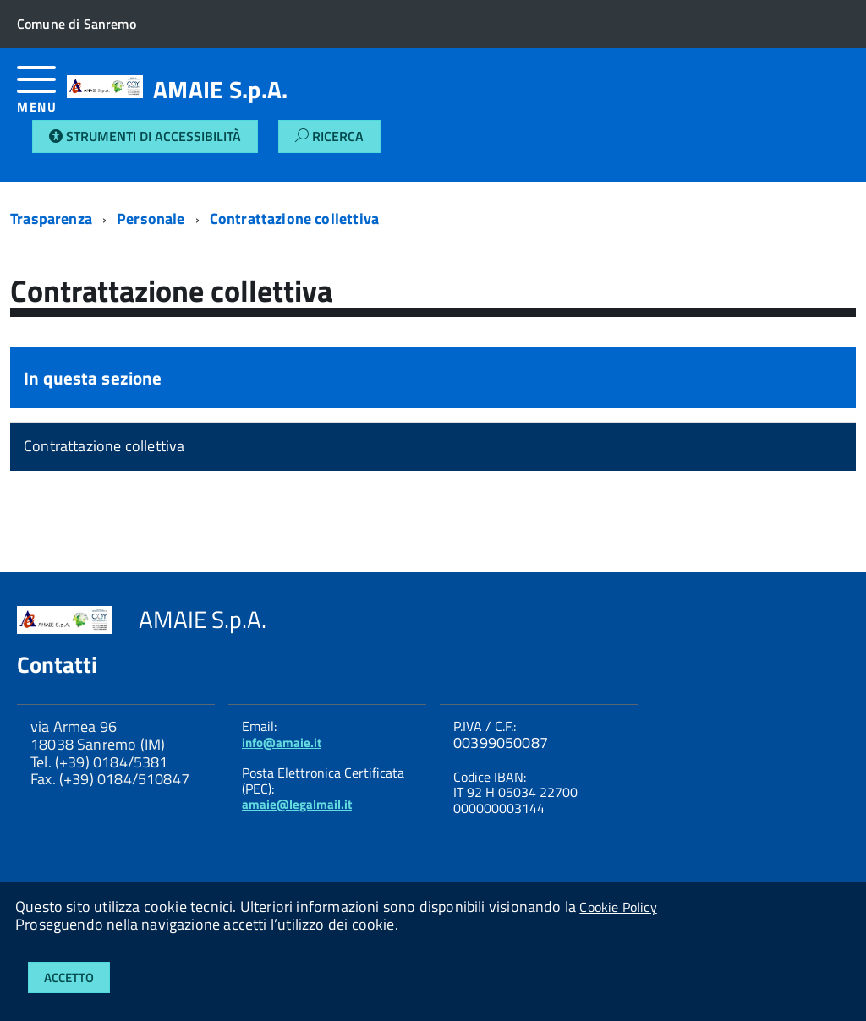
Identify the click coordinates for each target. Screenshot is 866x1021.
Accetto (69, 977)
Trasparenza (51, 218)
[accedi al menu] (42, 96)
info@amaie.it (281, 742)
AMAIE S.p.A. (220, 89)
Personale (151, 218)
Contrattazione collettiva (295, 218)
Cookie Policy (617, 907)
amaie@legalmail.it (297, 804)
